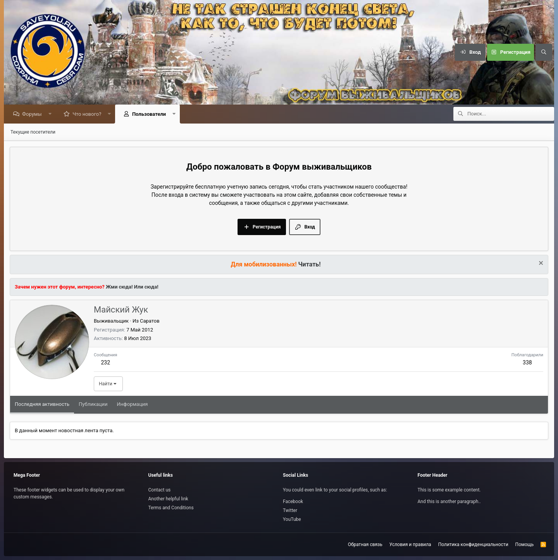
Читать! (309, 264)
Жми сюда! (119, 287)
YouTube (292, 519)
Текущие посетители (32, 132)
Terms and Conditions (171, 507)
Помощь (524, 544)
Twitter (290, 510)
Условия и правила (410, 544)
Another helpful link (168, 499)
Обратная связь (365, 544)
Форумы (34, 114)
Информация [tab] (132, 404)
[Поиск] (543, 52)
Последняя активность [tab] (42, 404)
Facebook (293, 501)
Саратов (150, 321)
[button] (51, 114)
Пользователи (151, 114)
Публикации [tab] (93, 404)
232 (105, 363)
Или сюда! (146, 287)
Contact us (159, 490)
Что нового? (88, 114)
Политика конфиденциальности (473, 544)
